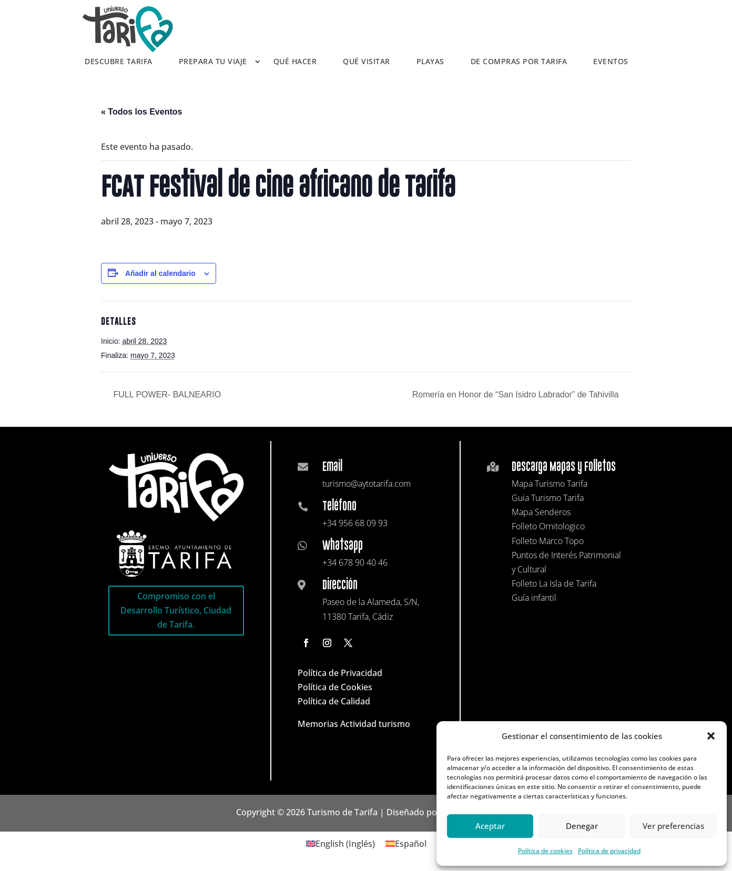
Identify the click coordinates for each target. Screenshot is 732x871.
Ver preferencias (673, 826)
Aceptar (490, 826)
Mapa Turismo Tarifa (549, 483)
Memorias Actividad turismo (354, 724)
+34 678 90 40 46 (355, 562)
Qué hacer (295, 62)
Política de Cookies (335, 687)
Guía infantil (534, 597)
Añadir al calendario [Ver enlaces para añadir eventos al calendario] (160, 273)
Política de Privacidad (340, 673)
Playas (430, 62)
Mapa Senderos (541, 512)
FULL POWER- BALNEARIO (166, 394)
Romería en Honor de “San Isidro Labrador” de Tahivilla (516, 394)
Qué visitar (366, 62)
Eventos (610, 62)
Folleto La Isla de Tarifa (554, 583)
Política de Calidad (334, 701)
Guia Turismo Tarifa (548, 498)
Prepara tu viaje (213, 62)
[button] (711, 736)
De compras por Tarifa (519, 62)
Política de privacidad (609, 850)
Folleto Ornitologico (548, 526)
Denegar (582, 826)
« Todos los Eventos (141, 111)
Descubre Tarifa (118, 62)
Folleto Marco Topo (548, 541)
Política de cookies (545, 850)
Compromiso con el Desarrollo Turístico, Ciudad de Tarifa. (175, 610)
